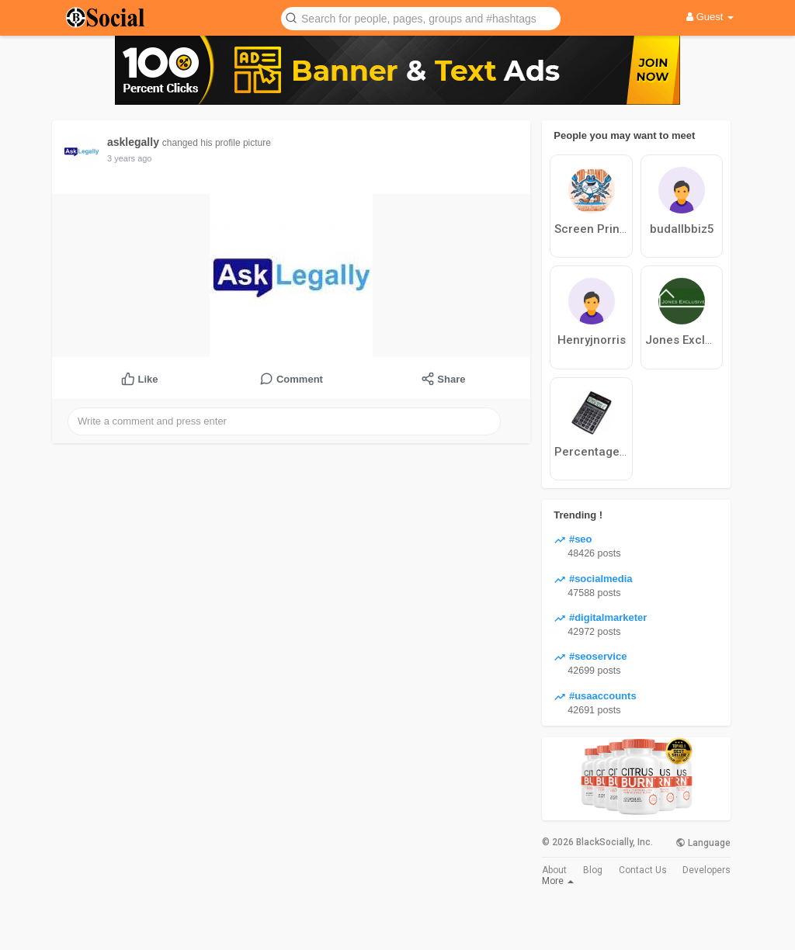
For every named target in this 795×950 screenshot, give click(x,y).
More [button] (558, 880)
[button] (421, 17)
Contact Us (643, 870)
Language (703, 843)
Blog (592, 870)
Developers (706, 870)
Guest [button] (710, 17)
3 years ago (129, 158)
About (554, 870)
